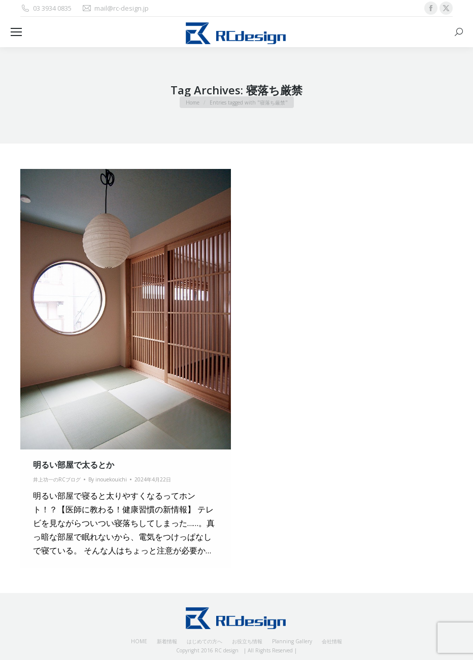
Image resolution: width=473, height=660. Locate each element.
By (107, 479)
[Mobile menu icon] (16, 32)
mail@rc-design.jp (115, 8)
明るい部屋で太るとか (73, 464)
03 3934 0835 (46, 8)
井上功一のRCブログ (57, 479)
